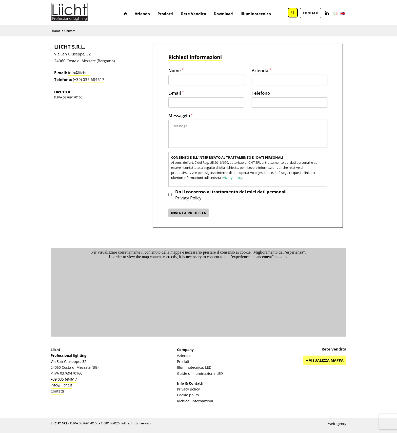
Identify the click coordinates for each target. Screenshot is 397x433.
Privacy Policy (232, 177)
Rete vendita (193, 13)
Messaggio (180, 115)
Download (223, 13)
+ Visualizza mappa (325, 360)
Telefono (261, 93)
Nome (176, 70)
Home (56, 31)
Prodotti (165, 13)
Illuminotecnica (256, 13)
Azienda (142, 13)
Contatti (310, 13)
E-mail (176, 93)
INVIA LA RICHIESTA (188, 213)
